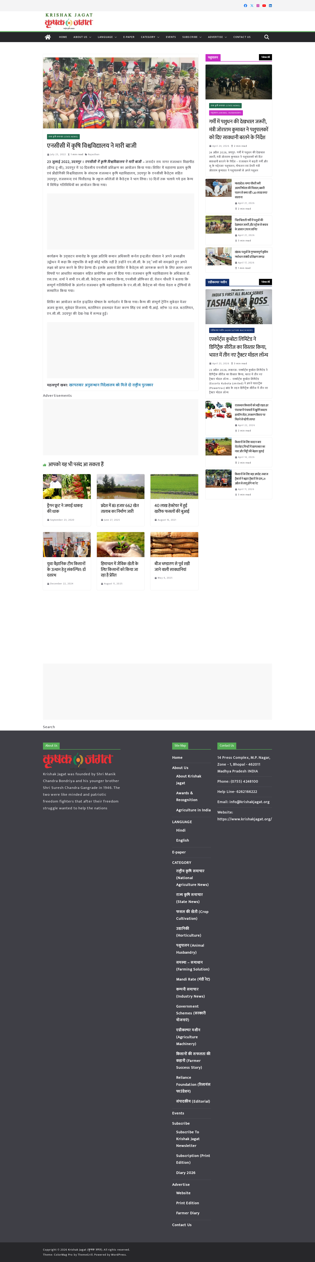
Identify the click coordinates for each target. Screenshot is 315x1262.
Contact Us (242, 37)
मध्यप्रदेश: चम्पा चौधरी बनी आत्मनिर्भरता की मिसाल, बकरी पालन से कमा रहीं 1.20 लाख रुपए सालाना (251, 190)
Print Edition (187, 1203)
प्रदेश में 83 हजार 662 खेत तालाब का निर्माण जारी (120, 508)
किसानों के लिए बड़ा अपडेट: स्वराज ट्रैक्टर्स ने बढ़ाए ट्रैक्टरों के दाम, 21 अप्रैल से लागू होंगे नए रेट (251, 479)
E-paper (129, 37)
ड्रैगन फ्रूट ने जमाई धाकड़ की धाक (64, 508)
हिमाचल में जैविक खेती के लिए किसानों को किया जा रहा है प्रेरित (119, 569)
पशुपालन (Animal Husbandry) (226, 112)
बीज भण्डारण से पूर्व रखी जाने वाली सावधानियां (172, 566)
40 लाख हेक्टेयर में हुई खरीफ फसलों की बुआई (171, 508)
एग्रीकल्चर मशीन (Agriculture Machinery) (232, 330)
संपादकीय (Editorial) (193, 1101)
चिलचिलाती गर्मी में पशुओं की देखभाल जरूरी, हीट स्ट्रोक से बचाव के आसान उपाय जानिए (251, 225)
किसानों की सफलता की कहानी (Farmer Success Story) (193, 1061)
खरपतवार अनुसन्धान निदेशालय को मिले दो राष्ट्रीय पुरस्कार (108, 385)
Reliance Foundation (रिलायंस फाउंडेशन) (193, 1084)
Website (183, 1193)
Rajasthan (94, 154)
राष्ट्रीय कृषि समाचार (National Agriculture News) (192, 878)
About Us (80, 37)
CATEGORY (148, 37)
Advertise (215, 37)
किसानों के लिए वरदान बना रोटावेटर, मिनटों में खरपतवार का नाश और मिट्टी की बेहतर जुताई (250, 447)
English (182, 840)
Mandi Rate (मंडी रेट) (193, 979)
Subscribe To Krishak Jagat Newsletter (188, 1139)
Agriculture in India (193, 810)
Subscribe (190, 37)
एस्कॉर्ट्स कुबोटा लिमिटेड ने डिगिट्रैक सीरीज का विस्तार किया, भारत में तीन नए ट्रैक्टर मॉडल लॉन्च (238, 347)
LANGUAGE (105, 37)
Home (63, 37)
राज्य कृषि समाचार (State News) (63, 136)
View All (265, 57)
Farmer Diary (187, 1213)
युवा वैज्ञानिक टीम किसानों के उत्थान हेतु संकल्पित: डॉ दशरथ (66, 569)
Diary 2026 (185, 1173)
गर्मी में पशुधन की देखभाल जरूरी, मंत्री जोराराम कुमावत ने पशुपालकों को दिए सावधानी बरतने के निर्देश (238, 130)
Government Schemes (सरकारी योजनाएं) (191, 1013)
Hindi (181, 830)
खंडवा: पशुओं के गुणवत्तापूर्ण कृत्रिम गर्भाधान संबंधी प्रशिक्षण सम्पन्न (251, 254)
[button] (89, 37)
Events (171, 37)
